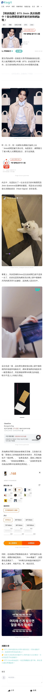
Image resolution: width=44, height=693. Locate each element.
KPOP (8, 6)
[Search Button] (41, 6)
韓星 (13, 6)
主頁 (2, 6)
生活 (33, 6)
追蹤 (19, 51)
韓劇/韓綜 (19, 6)
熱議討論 (27, 6)
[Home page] (6, 2)
